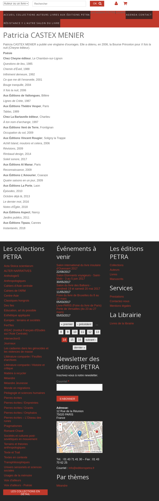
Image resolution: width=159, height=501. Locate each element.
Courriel (63, 376)
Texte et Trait (12, 447)
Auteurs (40, 13)
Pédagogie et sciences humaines (24, 387)
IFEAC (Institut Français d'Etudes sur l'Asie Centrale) (24, 326)
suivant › (91, 334)
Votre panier (124, 4)
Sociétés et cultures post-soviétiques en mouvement (20, 432)
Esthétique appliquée (17, 310)
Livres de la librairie (122, 318)
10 (74, 326)
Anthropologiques (15, 275)
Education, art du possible (20, 305)
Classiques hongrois (16, 295)
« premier (67, 319)
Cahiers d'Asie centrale (18, 280)
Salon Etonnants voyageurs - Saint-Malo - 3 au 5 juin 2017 (79, 271)
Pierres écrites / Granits (18, 402)
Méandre (9, 373)
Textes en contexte (15, 452)
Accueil (9, 13)
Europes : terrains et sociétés (22, 315)
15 (72, 334)
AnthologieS (11, 270)
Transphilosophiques (17, 456)
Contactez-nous (119, 296)
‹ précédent (84, 319)
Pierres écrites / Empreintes (21, 397)
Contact (135, 13)
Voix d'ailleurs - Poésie (18, 480)
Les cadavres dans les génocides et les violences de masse (26, 345)
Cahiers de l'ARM (15, 285)
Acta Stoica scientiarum (18, 260)
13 (97, 326)
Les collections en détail (25, 487)
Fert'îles (9, 320)
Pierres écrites (13, 392)
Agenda (122, 13)
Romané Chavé (13, 425)
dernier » (79, 342)
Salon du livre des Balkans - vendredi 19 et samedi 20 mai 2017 (78, 282)
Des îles (9, 300)
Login (115, 4)
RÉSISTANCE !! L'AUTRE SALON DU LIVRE (25, 19)
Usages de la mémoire (18, 470)
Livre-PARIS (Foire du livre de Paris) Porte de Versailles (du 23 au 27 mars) (79, 303)
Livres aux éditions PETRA (64, 13)
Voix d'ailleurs (12, 475)
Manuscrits (116, 273)
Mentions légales (120, 300)
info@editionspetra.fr (82, 462)
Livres (113, 269)
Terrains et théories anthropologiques (16, 440)
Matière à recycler (15, 367)
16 (79, 334)
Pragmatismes (13, 420)
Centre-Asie (11, 290)
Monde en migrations (17, 382)
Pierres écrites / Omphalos (20, 407)
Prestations (117, 291)
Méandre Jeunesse (16, 377)
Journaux (9, 338)
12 (89, 326)
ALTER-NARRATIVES (17, 265)
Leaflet (87, 446)
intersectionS (12, 333)
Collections (25, 13)
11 (82, 326)
